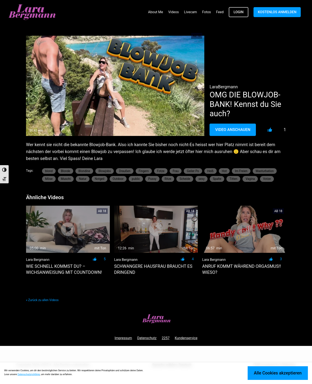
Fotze (160, 171)
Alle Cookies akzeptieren (278, 373)
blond (49, 171)
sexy (201, 179)
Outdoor (118, 179)
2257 (166, 338)
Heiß (210, 171)
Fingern (144, 171)
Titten (233, 179)
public (136, 179)
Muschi (66, 179)
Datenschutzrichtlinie (29, 374)
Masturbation (265, 171)
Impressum (123, 338)
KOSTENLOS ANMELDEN (277, 12)
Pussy (152, 179)
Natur (82, 179)
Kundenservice (186, 338)
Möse (49, 179)
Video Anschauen (232, 129)
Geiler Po (193, 171)
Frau (176, 171)
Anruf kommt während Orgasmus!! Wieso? (241, 269)
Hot (224, 171)
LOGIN (239, 12)
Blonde (65, 171)
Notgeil (99, 179)
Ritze (168, 179)
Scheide (184, 179)
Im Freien (241, 171)
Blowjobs (104, 171)
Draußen (124, 171)
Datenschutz (146, 338)
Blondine (84, 171)
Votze (267, 179)
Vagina (250, 179)
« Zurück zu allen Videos (42, 300)
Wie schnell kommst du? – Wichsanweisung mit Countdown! (64, 269)
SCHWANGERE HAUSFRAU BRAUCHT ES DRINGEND (153, 269)
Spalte (217, 179)
